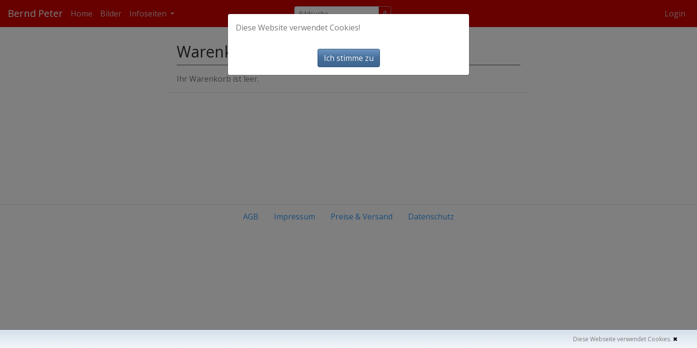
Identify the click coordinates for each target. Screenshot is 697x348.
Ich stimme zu (349, 58)
